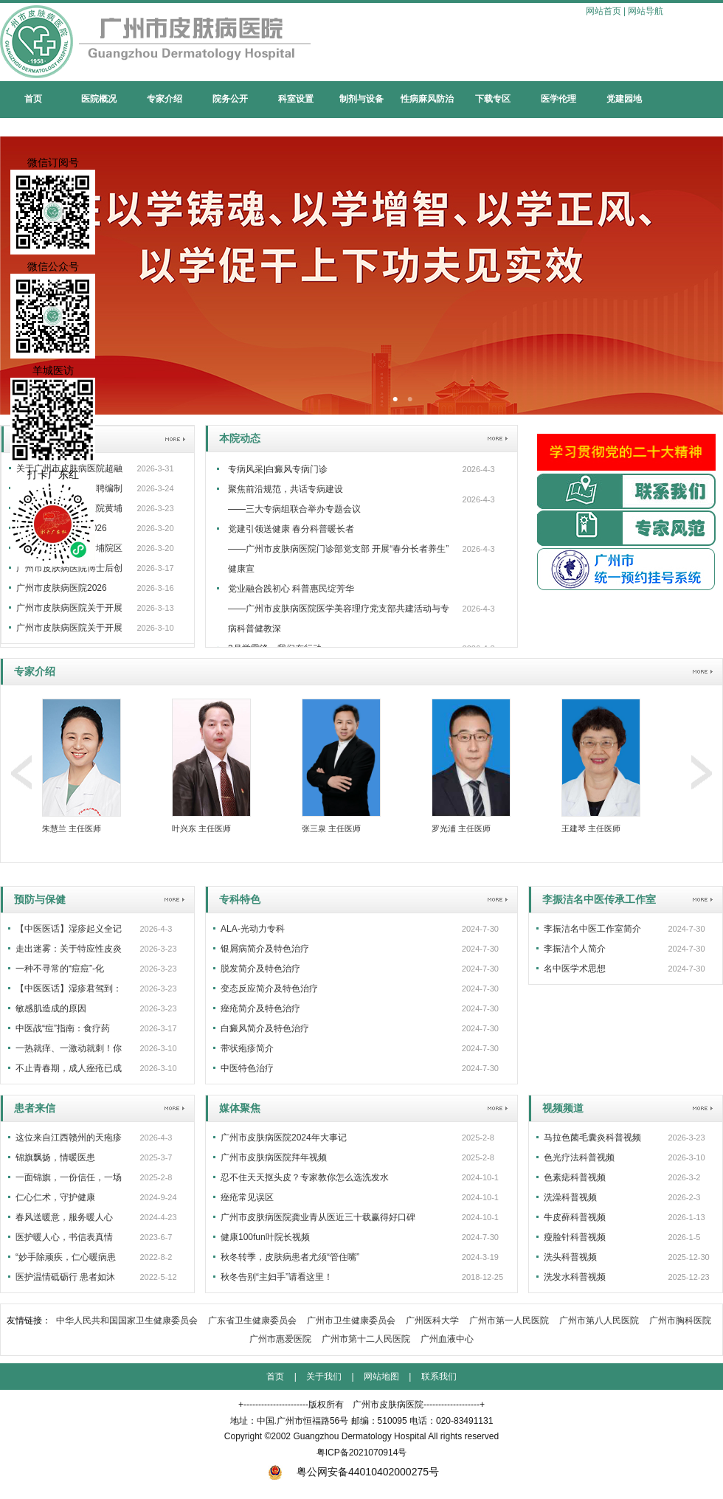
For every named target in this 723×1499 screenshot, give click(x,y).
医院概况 (99, 99)
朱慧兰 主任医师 (71, 828)
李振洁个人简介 (575, 949)
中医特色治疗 (247, 1068)
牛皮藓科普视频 (575, 1217)
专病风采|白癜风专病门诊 (278, 469)
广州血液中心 (447, 1339)
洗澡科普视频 (570, 1197)
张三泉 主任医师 (331, 828)
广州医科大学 (432, 1320)
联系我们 (439, 1376)
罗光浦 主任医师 (461, 828)
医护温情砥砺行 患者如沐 (65, 1277)
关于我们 (324, 1376)
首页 (33, 99)
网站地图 (381, 1376)
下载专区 (493, 99)
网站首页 (603, 11)
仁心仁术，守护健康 (55, 1197)
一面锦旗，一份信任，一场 (68, 1177)
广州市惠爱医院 (280, 1339)
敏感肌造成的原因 (50, 1008)
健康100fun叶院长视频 (265, 1237)
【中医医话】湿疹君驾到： (68, 988)
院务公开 (230, 99)
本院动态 (239, 438)
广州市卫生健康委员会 (351, 1320)
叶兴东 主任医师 (201, 828)
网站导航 (645, 11)
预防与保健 (40, 899)
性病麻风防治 (427, 99)
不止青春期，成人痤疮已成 (68, 1068)
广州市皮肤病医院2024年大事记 (284, 1137)
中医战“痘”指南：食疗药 (62, 1028)
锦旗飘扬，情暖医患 (55, 1157)
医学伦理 (558, 99)
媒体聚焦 (239, 1108)
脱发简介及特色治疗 (260, 968)
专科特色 (239, 899)
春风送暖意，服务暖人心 (64, 1217)
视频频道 (563, 1108)
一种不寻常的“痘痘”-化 (59, 968)
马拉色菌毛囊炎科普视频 (592, 1137)
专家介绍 (164, 99)
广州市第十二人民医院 (366, 1339)
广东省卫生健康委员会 (252, 1320)
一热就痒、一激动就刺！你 (68, 1048)
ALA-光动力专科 (253, 929)
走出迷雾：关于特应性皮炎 (68, 949)
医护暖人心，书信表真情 (64, 1237)
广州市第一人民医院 (509, 1320)
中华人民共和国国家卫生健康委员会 (127, 1320)
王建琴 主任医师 (590, 828)
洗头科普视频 (570, 1257)
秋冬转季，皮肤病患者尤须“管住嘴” (290, 1257)
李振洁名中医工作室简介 (592, 929)
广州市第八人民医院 (599, 1320)
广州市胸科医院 (680, 1320)
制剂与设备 (361, 99)
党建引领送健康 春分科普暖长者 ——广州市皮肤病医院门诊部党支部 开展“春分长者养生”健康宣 (338, 549)
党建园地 (624, 99)
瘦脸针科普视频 (575, 1237)
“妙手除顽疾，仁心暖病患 (65, 1257)
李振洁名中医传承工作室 (599, 899)
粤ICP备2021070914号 (361, 1452)
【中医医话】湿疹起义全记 (68, 929)
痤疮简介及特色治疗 (260, 1008)
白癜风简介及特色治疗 (265, 1028)
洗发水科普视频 (575, 1277)
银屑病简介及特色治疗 (265, 949)
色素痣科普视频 (575, 1177)
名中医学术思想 (575, 968)
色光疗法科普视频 (579, 1157)
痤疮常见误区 (247, 1197)
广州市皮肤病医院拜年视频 (274, 1157)
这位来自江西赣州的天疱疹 (68, 1137)
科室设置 (296, 99)
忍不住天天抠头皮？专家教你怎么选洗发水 (305, 1177)
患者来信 (34, 1108)
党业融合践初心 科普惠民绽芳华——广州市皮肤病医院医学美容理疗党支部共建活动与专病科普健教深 (338, 609)
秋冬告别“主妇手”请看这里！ (277, 1277)
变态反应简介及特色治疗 (269, 988)
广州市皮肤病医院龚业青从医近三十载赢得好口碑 (318, 1217)
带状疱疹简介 (247, 1048)
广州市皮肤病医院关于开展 (69, 608)
